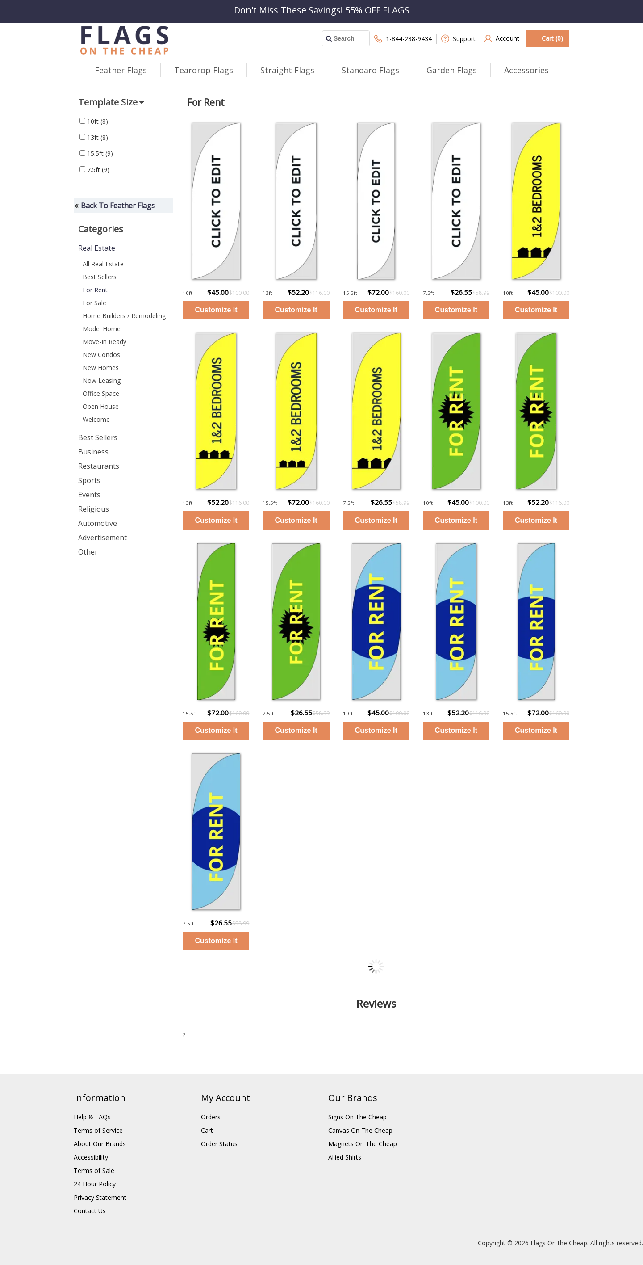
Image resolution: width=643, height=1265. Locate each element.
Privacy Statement (100, 1197)
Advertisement (102, 537)
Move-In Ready (104, 341)
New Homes (101, 367)
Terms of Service (98, 1130)
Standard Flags (370, 70)
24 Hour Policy (95, 1184)
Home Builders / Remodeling (124, 315)
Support (458, 39)
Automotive (97, 523)
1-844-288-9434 (403, 39)
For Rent (95, 290)
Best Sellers (100, 277)
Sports (89, 480)
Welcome (96, 419)
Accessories (526, 70)
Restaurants (98, 466)
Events (89, 495)
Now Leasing (102, 380)
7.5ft (94, 169)
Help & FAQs (92, 1117)
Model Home (102, 328)
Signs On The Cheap (357, 1117)
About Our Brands (100, 1143)
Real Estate (96, 248)
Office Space (101, 393)
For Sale (94, 302)
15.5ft (96, 153)
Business (93, 452)
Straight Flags (287, 70)
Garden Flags (451, 70)
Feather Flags (121, 70)
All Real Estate (103, 264)
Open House (101, 406)
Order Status (219, 1143)
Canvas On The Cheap (360, 1130)
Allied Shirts (344, 1157)
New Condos (101, 354)
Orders (211, 1117)
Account (501, 39)
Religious (93, 509)
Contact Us (90, 1210)
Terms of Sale (94, 1170)
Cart (207, 1130)
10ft (93, 121)
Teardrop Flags (203, 70)
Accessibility (91, 1157)
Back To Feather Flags (118, 205)
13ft (93, 137)
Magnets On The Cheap (362, 1143)
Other (88, 552)
